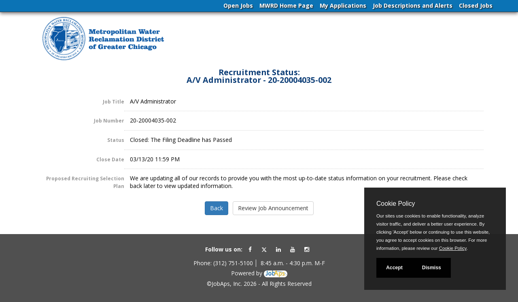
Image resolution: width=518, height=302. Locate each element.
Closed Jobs (476, 5)
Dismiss (431, 267)
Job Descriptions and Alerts (412, 5)
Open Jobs (238, 5)
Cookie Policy (395, 203)
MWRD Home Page (286, 5)
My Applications (343, 5)
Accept (394, 267)
